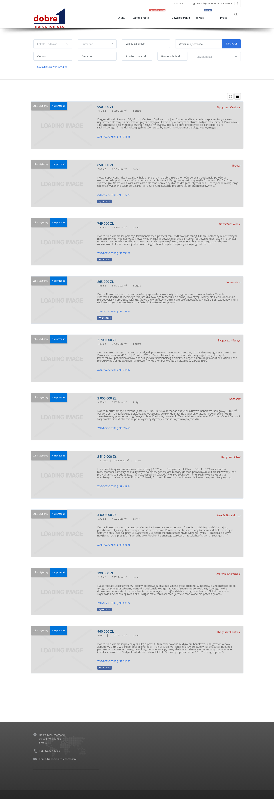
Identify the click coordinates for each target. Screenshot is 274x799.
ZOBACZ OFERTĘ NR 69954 (113, 486)
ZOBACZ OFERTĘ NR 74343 (113, 136)
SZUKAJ (231, 43)
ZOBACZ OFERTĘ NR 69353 (113, 544)
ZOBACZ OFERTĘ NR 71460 (113, 369)
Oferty (122, 17)
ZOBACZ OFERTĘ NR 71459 (113, 428)
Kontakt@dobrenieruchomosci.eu (58, 759)
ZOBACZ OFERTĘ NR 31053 (113, 661)
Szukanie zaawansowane (50, 66)
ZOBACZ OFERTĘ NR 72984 (113, 311)
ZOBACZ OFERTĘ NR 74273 (113, 194)
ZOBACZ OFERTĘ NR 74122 (113, 253)
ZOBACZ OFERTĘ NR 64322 (113, 603)
